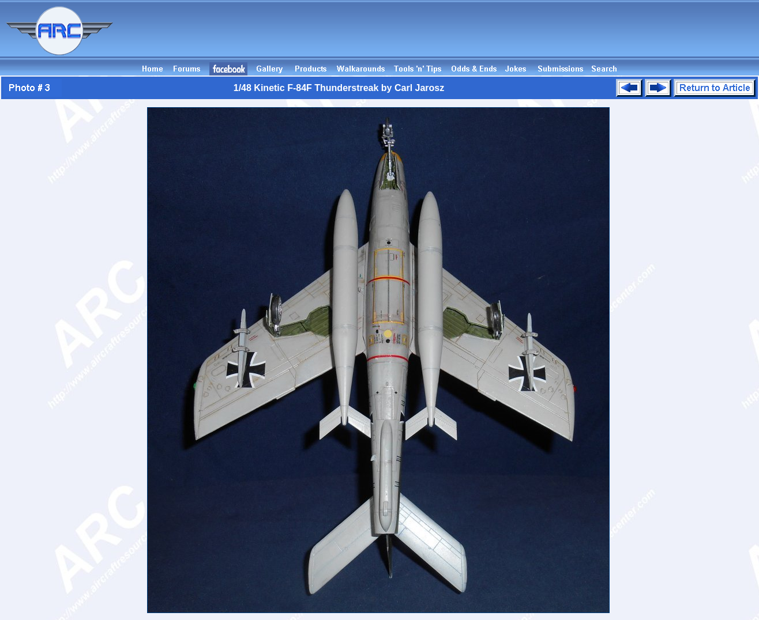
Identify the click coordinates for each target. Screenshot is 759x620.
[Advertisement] (549, 36)
